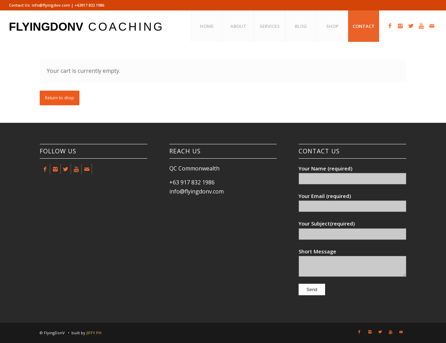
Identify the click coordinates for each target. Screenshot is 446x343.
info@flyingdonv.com (196, 191)
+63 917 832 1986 (192, 182)
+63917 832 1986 (89, 5)
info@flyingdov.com (51, 5)
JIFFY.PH (93, 332)
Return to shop (59, 98)
